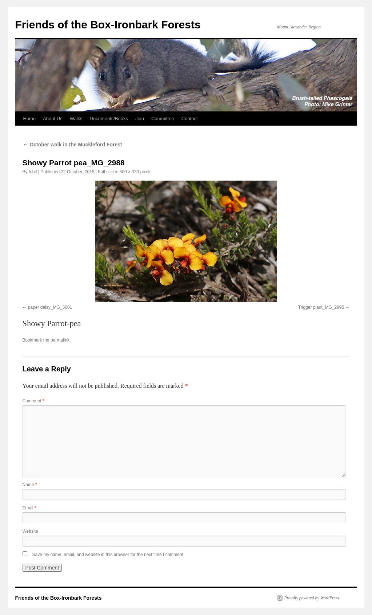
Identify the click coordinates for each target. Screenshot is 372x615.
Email (29, 507)
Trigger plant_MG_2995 (321, 307)
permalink (60, 340)
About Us (52, 118)
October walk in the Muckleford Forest (72, 144)
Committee (162, 118)
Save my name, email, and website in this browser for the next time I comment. (108, 554)
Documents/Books (109, 118)
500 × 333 (129, 171)
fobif (33, 171)
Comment (33, 400)
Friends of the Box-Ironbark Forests (108, 25)
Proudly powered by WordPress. (312, 597)
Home (29, 118)
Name (30, 484)
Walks (76, 118)
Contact (189, 118)
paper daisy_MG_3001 (50, 307)
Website (30, 531)
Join (139, 118)
